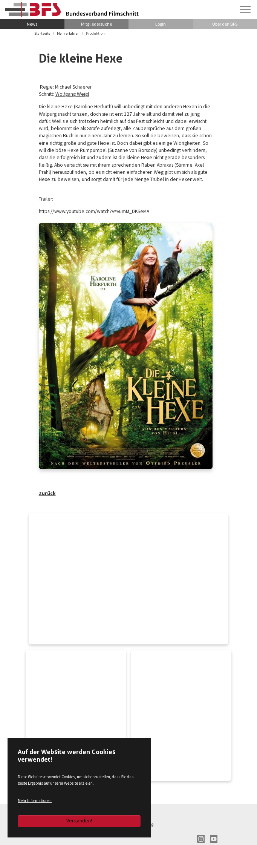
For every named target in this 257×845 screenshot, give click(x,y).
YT (213, 839)
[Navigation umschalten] (245, 9)
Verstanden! (79, 820)
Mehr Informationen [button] (35, 800)
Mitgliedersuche (96, 24)
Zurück (47, 494)
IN (201, 839)
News (32, 24)
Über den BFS (224, 24)
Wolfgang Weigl (72, 94)
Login (160, 24)
